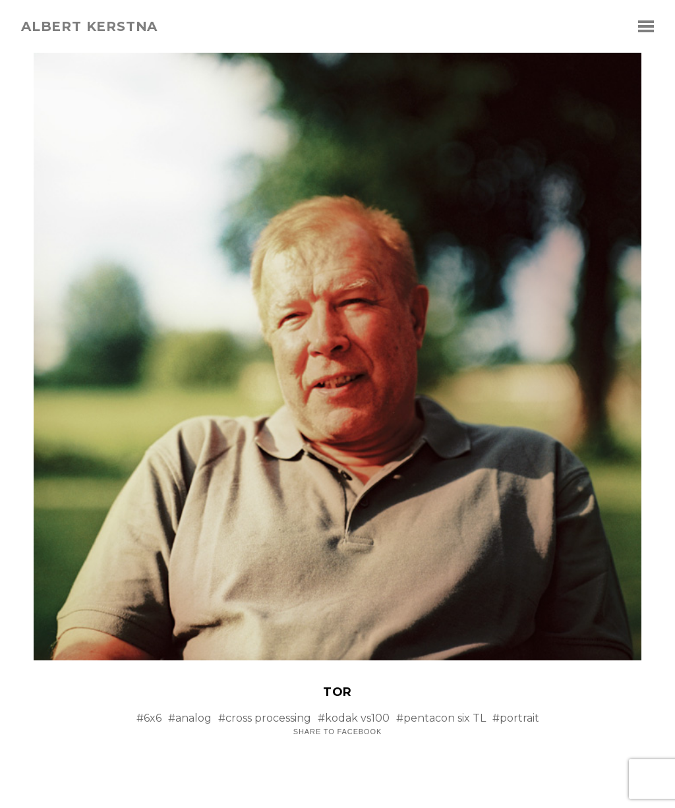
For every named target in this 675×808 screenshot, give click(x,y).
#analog (190, 718)
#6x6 (148, 718)
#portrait (515, 718)
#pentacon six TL (441, 718)
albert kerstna (89, 26)
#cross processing (264, 718)
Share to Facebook (337, 732)
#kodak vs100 (354, 718)
